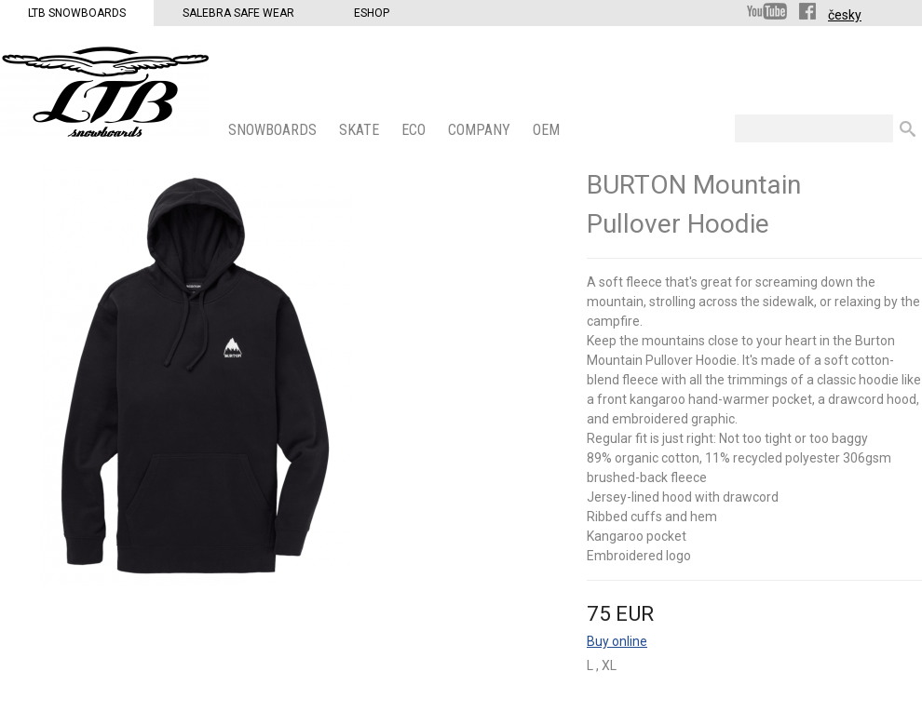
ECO (415, 130)
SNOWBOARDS (274, 130)
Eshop (371, 13)
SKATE (361, 130)
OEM (548, 130)
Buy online (617, 641)
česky (844, 14)
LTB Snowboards (77, 13)
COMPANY (481, 130)
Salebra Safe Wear (238, 13)
